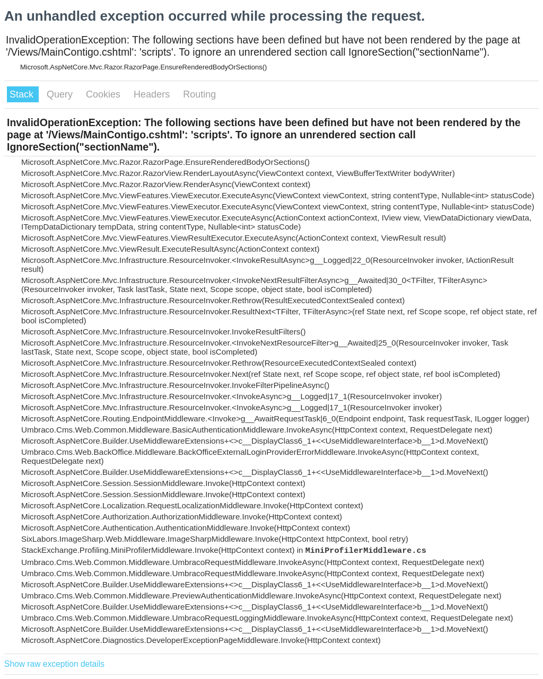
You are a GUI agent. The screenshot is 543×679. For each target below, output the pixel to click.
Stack (23, 94)
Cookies (104, 94)
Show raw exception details (54, 663)
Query (61, 94)
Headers (153, 94)
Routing (199, 94)
